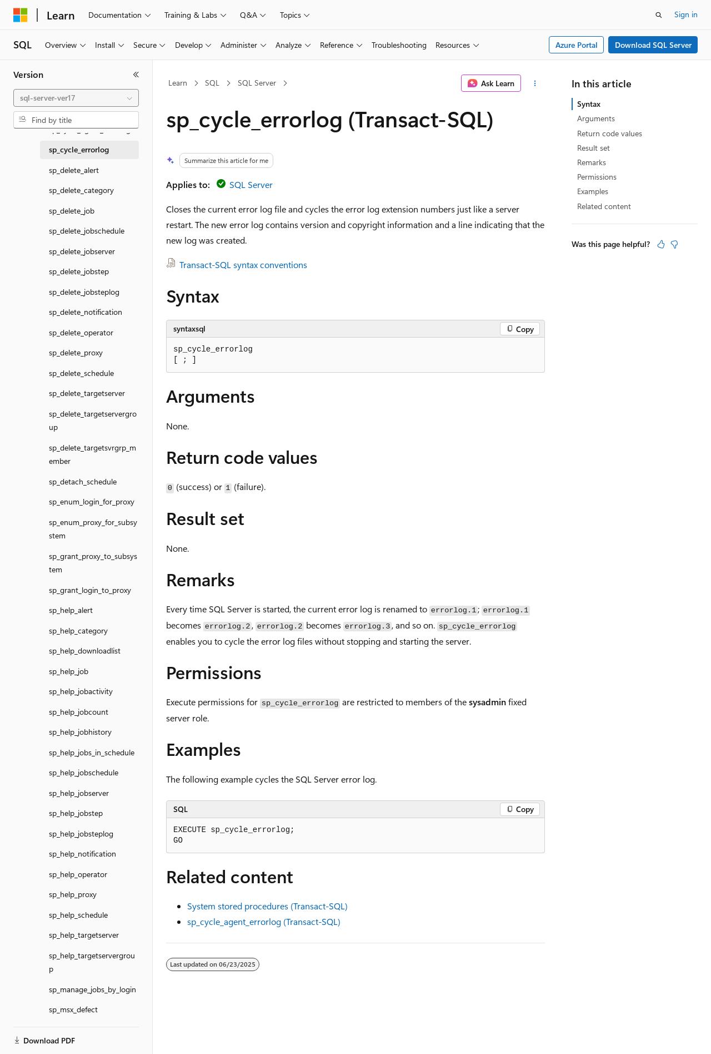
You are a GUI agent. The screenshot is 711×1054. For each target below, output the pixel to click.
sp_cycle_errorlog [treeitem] (79, 149)
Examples (592, 191)
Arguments (596, 118)
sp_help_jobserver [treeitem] (79, 793)
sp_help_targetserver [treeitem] (84, 934)
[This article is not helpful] (674, 244)
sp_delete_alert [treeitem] (74, 170)
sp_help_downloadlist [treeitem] (85, 650)
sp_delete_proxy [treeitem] (76, 352)
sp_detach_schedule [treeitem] (83, 481)
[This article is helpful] (661, 244)
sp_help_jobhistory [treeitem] (80, 731)
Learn (177, 82)
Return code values (609, 133)
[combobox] (76, 98)
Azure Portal (576, 44)
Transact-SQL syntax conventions (243, 264)
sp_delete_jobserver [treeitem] (82, 251)
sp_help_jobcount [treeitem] (78, 711)
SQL (212, 82)
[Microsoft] (20, 15)
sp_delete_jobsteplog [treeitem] (84, 291)
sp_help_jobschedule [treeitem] (83, 772)
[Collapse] (136, 75)
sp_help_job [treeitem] (68, 671)
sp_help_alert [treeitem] (71, 610)
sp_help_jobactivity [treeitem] (81, 691)
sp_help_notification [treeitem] (82, 853)
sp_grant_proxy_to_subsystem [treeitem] (93, 563)
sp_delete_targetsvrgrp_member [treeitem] (92, 454)
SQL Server (257, 82)
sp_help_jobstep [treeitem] (76, 813)
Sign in (686, 14)
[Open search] (659, 15)
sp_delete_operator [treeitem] (81, 332)
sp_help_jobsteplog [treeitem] (81, 833)
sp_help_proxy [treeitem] (73, 894)
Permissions (597, 176)
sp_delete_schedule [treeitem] (81, 373)
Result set (593, 147)
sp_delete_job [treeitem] (71, 210)
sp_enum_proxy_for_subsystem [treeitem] (93, 529)
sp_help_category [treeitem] (78, 630)
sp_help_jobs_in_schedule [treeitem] (91, 752)
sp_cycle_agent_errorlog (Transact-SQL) (264, 921)
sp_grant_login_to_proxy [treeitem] (90, 590)
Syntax (588, 103)
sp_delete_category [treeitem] (81, 190)
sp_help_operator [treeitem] (78, 874)
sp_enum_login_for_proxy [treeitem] (91, 501)
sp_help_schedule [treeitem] (78, 914)
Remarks (591, 162)
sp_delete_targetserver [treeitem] (87, 393)
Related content (604, 206)
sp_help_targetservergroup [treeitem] (92, 962)
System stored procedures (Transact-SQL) (267, 906)
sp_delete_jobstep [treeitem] (79, 271)
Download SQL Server (653, 44)
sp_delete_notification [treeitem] (85, 311)
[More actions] (535, 83)
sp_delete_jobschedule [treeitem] (86, 230)
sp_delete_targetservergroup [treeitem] (93, 420)
